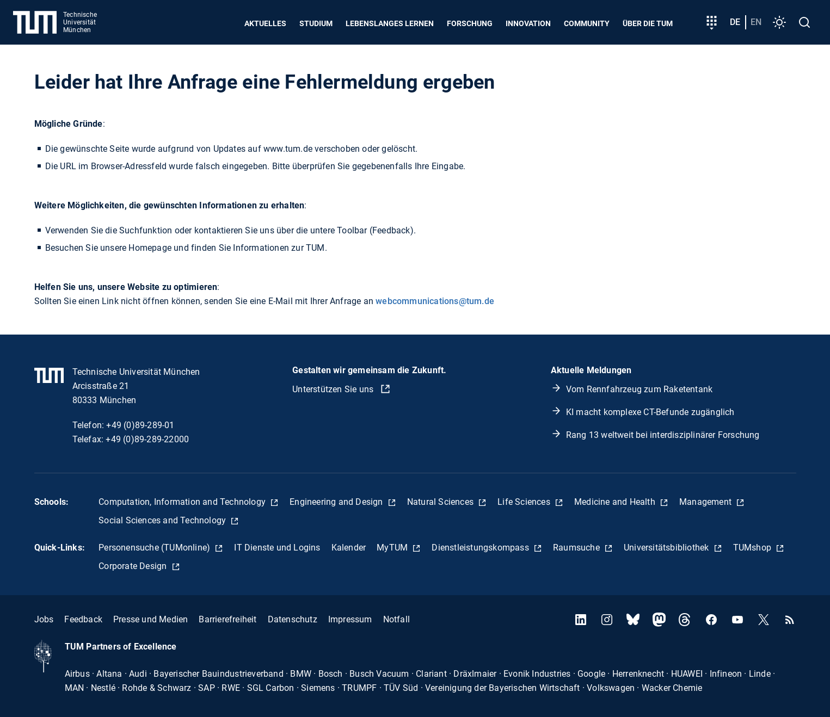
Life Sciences (524, 502)
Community (587, 23)
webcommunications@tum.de (435, 301)
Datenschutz (292, 619)
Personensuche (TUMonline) (155, 547)
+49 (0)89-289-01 (140, 425)
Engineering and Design (337, 502)
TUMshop (753, 547)
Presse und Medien (150, 619)
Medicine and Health (615, 502)
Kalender (348, 547)
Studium (316, 23)
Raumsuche (577, 547)
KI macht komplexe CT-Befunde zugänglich (650, 412)
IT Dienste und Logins (277, 547)
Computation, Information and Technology (183, 502)
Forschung (470, 23)
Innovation (528, 23)
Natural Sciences (441, 502)
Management (706, 502)
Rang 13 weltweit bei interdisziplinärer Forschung (663, 435)
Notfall (396, 619)
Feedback (83, 619)
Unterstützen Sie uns (334, 389)
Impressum (350, 619)
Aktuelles (265, 23)
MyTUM (393, 547)
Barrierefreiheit (227, 619)
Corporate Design (134, 566)
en (756, 22)
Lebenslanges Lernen (390, 23)
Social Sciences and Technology (163, 520)
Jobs (44, 619)
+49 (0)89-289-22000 (147, 439)
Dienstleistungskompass (481, 547)
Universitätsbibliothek (667, 547)
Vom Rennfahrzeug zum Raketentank (639, 389)
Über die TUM (648, 23)
